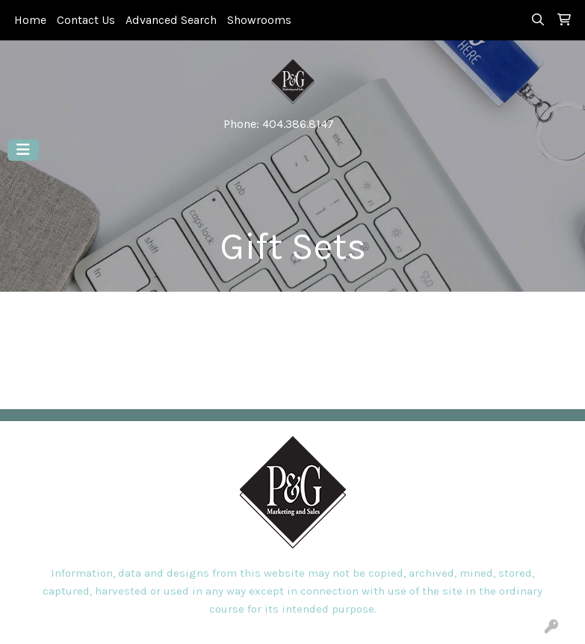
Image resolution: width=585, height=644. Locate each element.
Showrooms (259, 20)
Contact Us (86, 20)
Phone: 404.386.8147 (278, 124)
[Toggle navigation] (23, 150)
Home (30, 20)
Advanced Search (171, 20)
